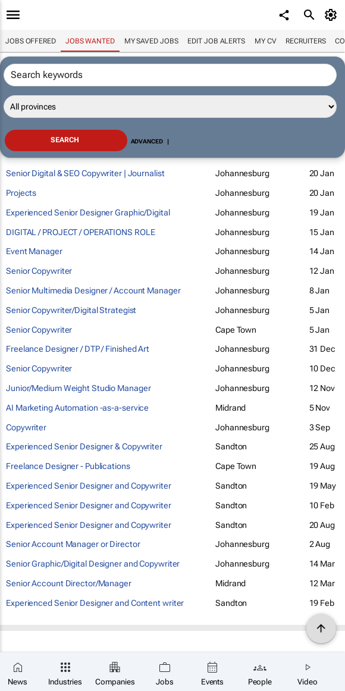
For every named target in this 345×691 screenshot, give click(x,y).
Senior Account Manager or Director (73, 544)
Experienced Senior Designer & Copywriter (84, 446)
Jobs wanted (90, 41)
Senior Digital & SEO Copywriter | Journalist (85, 173)
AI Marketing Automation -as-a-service (77, 407)
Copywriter (26, 427)
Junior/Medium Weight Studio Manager (78, 388)
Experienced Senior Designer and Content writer (95, 603)
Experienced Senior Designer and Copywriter (88, 485)
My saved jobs (151, 41)
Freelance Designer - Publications (68, 466)
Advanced (147, 141)
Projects (21, 193)
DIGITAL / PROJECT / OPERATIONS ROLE (80, 232)
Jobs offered (30, 41)
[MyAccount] (333, 15)
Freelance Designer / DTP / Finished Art (77, 349)
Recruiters (305, 41)
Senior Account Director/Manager (68, 583)
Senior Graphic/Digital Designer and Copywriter (93, 563)
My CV (266, 41)
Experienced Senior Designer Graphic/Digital (88, 212)
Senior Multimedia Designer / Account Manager (93, 290)
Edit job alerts (216, 41)
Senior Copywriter (39, 271)
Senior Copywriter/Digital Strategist (71, 310)
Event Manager (34, 251)
